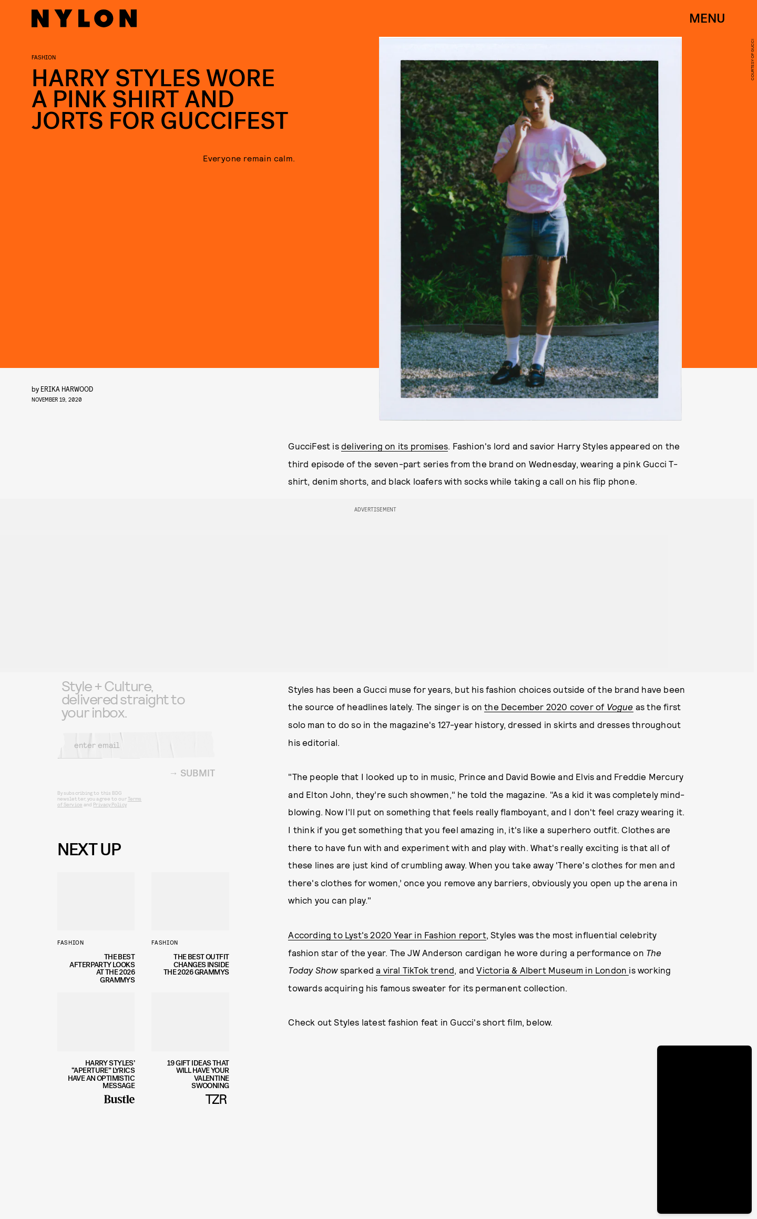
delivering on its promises (394, 446)
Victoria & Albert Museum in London (552, 970)
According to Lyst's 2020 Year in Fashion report (387, 934)
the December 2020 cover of (558, 706)
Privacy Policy (109, 812)
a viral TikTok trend (415, 970)
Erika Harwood (66, 388)
